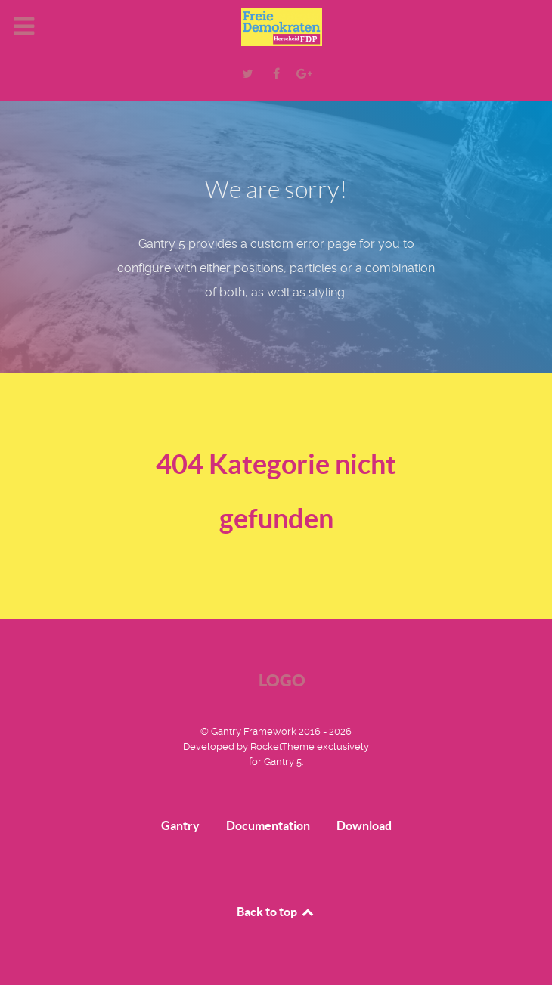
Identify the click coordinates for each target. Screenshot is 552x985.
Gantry (180, 825)
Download (364, 825)
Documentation (268, 825)
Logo (282, 680)
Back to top (276, 911)
